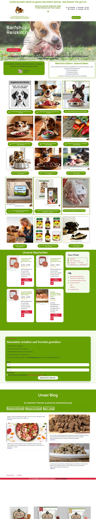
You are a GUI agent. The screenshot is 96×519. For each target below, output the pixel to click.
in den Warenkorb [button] (56, 315)
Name (8, 362)
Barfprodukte (10, 475)
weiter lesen (9, 419)
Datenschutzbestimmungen (36, 375)
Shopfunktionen (15, 408)
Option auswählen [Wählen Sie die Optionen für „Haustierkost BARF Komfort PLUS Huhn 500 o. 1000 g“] (27, 279)
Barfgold (19, 475)
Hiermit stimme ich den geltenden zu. (27, 375)
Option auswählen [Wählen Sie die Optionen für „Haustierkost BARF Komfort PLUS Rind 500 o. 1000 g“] (27, 312)
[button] (2, 68)
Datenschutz (11, 372)
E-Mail (8, 367)
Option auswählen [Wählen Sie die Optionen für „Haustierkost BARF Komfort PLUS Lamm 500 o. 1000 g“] (56, 279)
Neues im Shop (33, 408)
